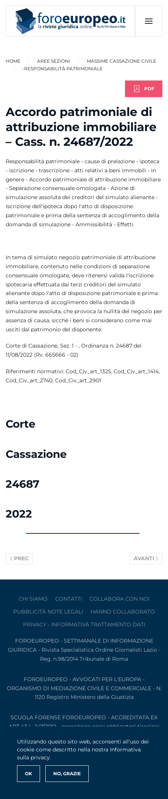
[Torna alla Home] (70, 21)
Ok (28, 773)
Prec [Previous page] (19, 558)
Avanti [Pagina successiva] (146, 558)
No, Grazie (67, 773)
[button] (148, 21)
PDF (143, 89)
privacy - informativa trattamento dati (84, 624)
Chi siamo (33, 598)
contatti (68, 598)
